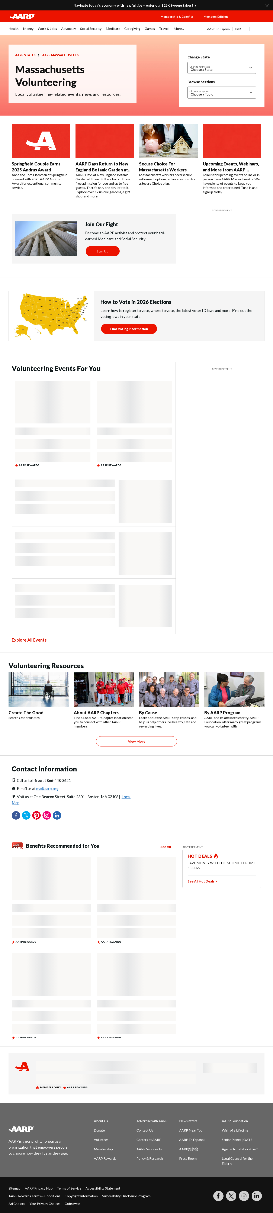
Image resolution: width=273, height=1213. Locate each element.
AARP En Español (218, 29)
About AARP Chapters (96, 712)
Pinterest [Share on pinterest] (36, 815)
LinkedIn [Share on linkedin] (57, 815)
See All (165, 847)
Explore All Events (29, 639)
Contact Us (144, 1130)
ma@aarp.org (47, 788)
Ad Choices (17, 1203)
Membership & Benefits (177, 16)
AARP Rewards (105, 1158)
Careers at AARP (148, 1140)
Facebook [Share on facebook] (16, 815)
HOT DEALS (200, 856)
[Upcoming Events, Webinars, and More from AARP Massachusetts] (232, 159)
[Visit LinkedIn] (257, 1196)
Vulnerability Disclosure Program (126, 1196)
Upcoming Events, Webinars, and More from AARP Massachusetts (231, 169)
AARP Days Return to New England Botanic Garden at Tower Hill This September (102, 169)
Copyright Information (81, 1196)
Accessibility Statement (103, 1188)
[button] (251, 20)
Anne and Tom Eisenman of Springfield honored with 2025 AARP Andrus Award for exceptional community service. (39, 181)
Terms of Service (69, 1188)
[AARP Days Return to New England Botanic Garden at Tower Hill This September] (105, 161)
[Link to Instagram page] (244, 1196)
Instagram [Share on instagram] (46, 815)
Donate (99, 1130)
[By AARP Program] (234, 700)
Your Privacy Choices (44, 1203)
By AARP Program (222, 712)
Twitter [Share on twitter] (26, 815)
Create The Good (26, 712)
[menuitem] (14, 30)
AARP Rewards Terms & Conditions (34, 1196)
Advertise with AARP (151, 1121)
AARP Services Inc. (150, 1149)
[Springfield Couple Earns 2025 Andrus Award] (41, 157)
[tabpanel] (235, 28)
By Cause (148, 712)
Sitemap (14, 1188)
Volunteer (101, 1140)
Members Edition (215, 16)
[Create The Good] (39, 696)
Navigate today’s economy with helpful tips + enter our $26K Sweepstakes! (133, 5)
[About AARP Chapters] (104, 700)
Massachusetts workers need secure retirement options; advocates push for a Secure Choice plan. (167, 179)
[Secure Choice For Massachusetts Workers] (168, 155)
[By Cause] (169, 700)
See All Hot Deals (201, 881)
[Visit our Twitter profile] (231, 1196)
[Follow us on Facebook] (218, 1196)
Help (238, 28)
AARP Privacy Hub (39, 1188)
